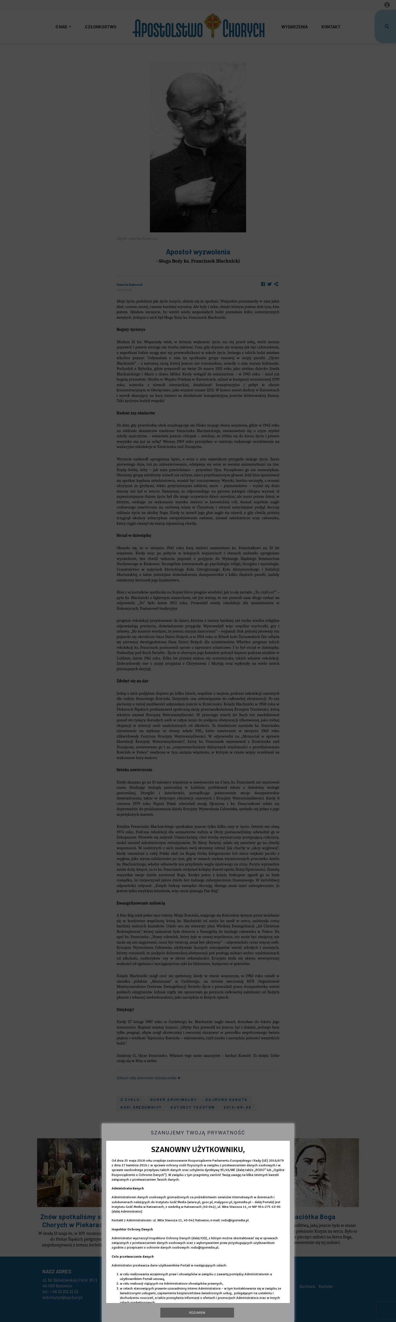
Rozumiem (197, 1312)
